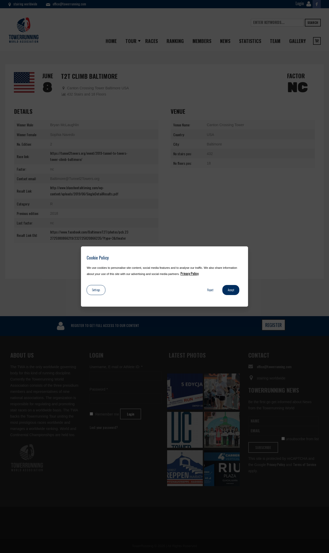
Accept (231, 290)
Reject (210, 290)
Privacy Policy (189, 273)
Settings (96, 290)
